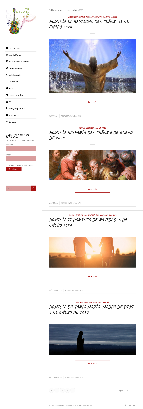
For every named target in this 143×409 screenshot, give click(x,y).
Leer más (92, 102)
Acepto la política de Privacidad (20, 165)
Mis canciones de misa (72, 116)
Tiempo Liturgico (110, 17)
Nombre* (21, 147)
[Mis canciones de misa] (21, 21)
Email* (21, 157)
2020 (92, 17)
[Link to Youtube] (130, 405)
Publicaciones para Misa (78, 17)
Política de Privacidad (85, 405)
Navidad (98, 17)
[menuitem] (20, 48)
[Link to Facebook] (125, 405)
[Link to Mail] (134, 405)
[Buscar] (21, 188)
